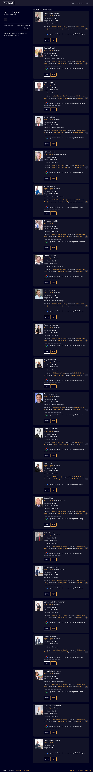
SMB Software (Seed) (58, 165)
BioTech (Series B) (62, 29)
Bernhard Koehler (51, 221)
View (53, 40)
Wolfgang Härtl (50, 82)
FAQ (70, 770)
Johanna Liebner (51, 325)
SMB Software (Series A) (59, 167)
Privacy (80, 770)
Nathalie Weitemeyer (52, 671)
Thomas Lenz (49, 290)
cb (5, 19)
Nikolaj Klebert (50, 186)
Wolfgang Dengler (51, 13)
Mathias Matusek (51, 429)
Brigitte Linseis (50, 359)
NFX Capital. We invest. (23, 770)
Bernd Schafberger (52, 567)
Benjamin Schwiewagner (54, 602)
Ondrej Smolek (50, 636)
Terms (75, 770)
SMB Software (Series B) (61, 444)
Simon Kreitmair (50, 256)
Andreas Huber (50, 117)
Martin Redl (48, 463)
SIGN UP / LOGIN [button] (83, 3)
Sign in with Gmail (52, 34)
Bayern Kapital (48, 15)
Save (47, 40)
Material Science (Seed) (59, 546)
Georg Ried (48, 498)
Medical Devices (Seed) (59, 27)
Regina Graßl (49, 48)
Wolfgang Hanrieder (52, 740)
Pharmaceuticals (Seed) (59, 130)
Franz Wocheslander (52, 706)
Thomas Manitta (50, 394)
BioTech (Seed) (58, 133)
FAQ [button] (72, 3)
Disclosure (87, 770)
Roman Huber (49, 152)
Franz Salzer (49, 532)
